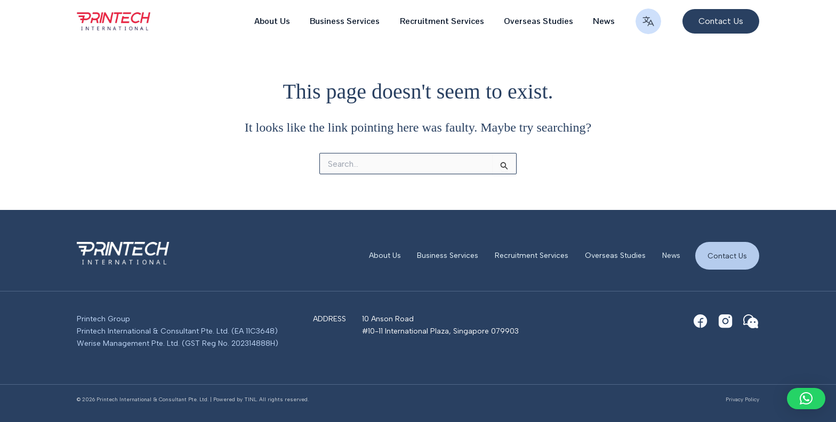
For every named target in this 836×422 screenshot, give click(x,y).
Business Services (355, 21)
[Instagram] (725, 321)
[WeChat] (750, 321)
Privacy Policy (742, 399)
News (605, 21)
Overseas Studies (542, 21)
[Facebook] (700, 321)
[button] (715, 21)
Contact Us (726, 254)
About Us (285, 21)
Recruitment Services (449, 21)
